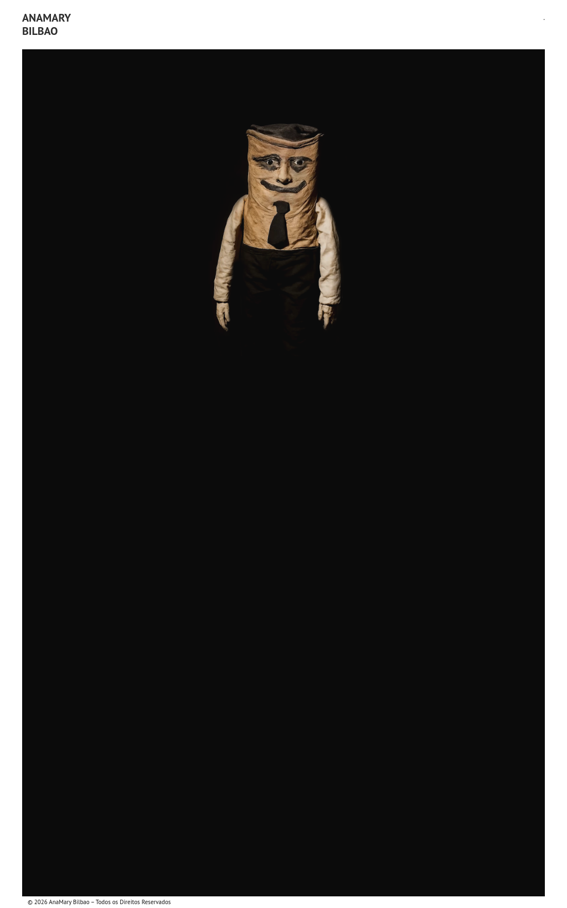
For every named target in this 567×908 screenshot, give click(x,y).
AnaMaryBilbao (46, 24)
